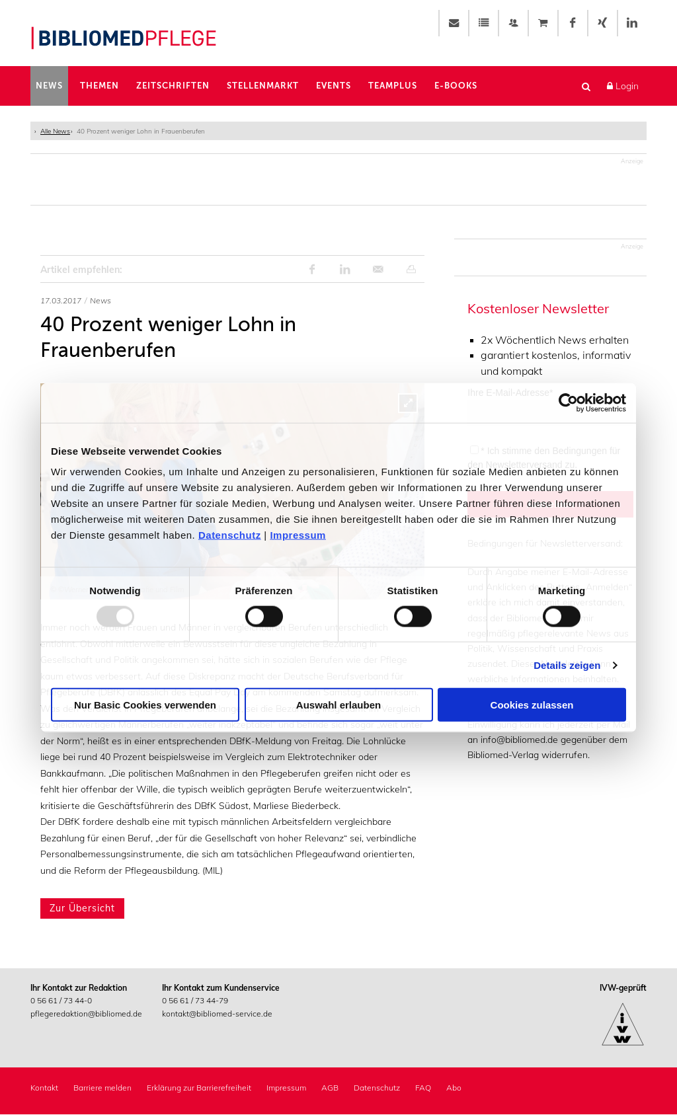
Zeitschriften (173, 86)
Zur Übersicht (82, 909)
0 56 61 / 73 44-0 (61, 1001)
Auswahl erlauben (338, 705)
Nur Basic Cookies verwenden (145, 705)
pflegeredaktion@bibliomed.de (86, 1014)
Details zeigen (567, 664)
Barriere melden (102, 1088)
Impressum (298, 535)
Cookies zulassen (532, 705)
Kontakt (44, 1088)
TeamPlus (392, 86)
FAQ (423, 1088)
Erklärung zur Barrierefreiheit (199, 1088)
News (49, 86)
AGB (329, 1088)
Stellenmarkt (263, 86)
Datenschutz (229, 535)
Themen (99, 86)
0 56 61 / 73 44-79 (195, 1001)
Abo (453, 1088)
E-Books (455, 86)
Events (333, 86)
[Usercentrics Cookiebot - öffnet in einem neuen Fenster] (568, 402)
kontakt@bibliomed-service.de (217, 1014)
